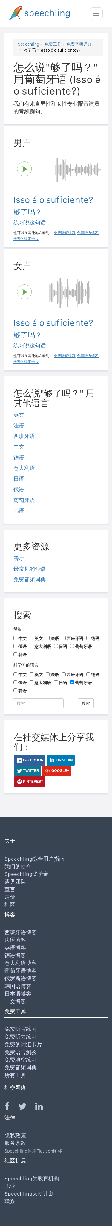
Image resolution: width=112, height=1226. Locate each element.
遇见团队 (15, 882)
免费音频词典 (79, 44)
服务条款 (15, 1143)
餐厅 (18, 558)
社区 (9, 905)
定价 (9, 897)
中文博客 (15, 1001)
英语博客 (15, 948)
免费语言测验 (20, 1052)
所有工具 (15, 1075)
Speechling (28, 44)
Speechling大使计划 (29, 1193)
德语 (18, 457)
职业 (9, 1186)
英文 (18, 415)
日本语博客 (17, 993)
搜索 (86, 703)
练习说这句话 (29, 222)
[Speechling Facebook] (10, 1108)
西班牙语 (24, 436)
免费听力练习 (20, 1036)
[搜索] (38, 703)
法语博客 (15, 940)
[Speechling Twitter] (26, 1108)
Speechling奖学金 (26, 874)
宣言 (9, 889)
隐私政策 (15, 1135)
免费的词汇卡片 (23, 1044)
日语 (18, 479)
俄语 (18, 489)
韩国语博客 (17, 986)
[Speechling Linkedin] (42, 1108)
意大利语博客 (20, 963)
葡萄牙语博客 (20, 970)
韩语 (18, 510)
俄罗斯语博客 (20, 978)
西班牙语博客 (20, 932)
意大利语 (24, 468)
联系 (9, 1201)
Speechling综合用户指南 (34, 859)
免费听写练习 (20, 1029)
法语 (18, 425)
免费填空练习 (20, 1059)
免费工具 (53, 44)
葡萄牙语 (24, 500)
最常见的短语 (29, 569)
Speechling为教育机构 (31, 1178)
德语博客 (15, 955)
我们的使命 (17, 866)
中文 (18, 447)
